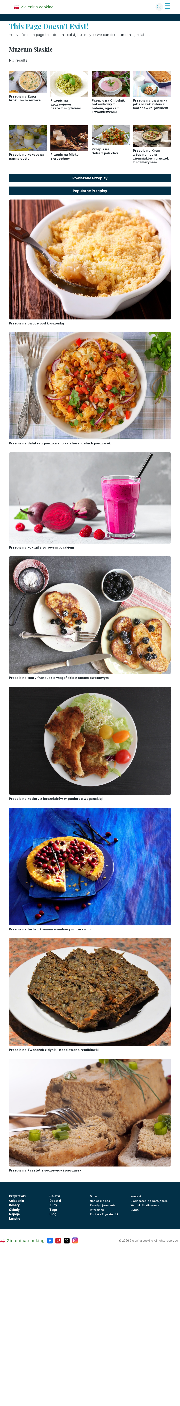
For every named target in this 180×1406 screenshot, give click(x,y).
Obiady (14, 1210)
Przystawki (17, 1196)
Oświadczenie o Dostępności (149, 1200)
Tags (53, 1210)
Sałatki (54, 1196)
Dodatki (55, 1201)
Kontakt (136, 1196)
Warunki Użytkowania (145, 1205)
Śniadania (16, 1201)
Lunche (14, 1218)
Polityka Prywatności (104, 1214)
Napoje (14, 1214)
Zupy (53, 1205)
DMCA (135, 1209)
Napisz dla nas (100, 1200)
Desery (14, 1205)
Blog (52, 1214)
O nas (94, 1196)
